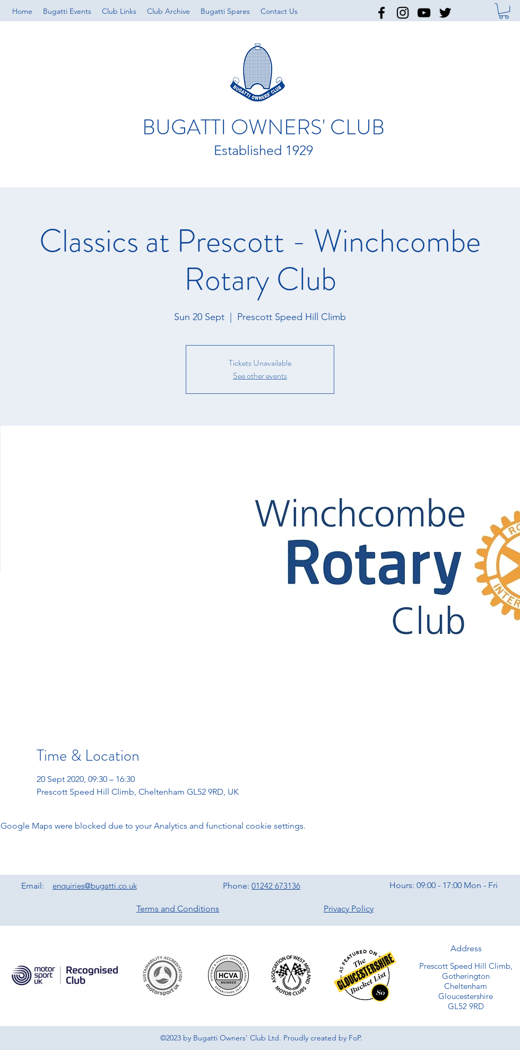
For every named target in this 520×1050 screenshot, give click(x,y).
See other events (260, 375)
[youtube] (424, 13)
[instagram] (403, 13)
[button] (119, 11)
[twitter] (445, 13)
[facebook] (381, 13)
